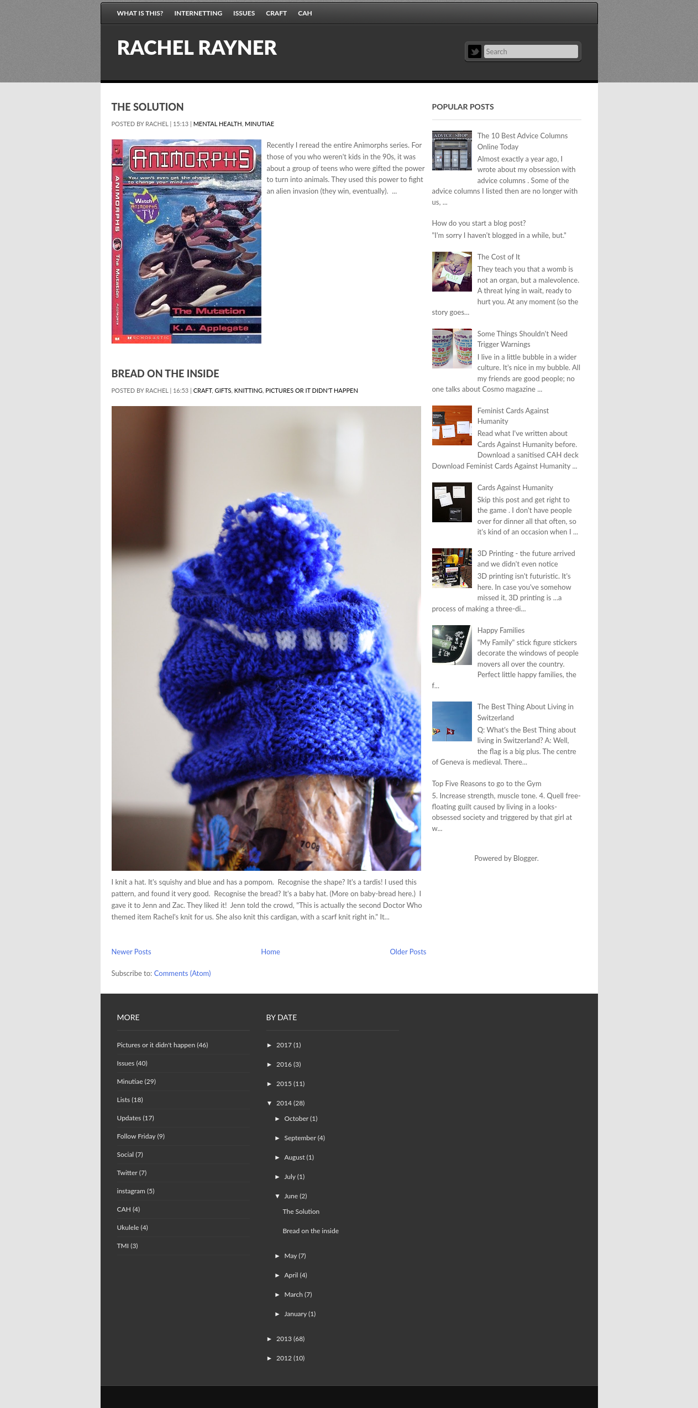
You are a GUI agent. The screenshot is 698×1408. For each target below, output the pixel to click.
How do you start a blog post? (479, 223)
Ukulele (128, 1227)
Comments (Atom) (182, 973)
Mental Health (217, 123)
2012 (284, 1358)
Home (270, 951)
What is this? (140, 13)
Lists (123, 1099)
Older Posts (408, 951)
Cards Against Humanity (515, 487)
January (296, 1314)
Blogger (525, 858)
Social (125, 1154)
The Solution (148, 107)
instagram (131, 1191)
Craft (276, 13)
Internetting (198, 13)
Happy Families (501, 630)
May (291, 1255)
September (300, 1138)
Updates (129, 1118)
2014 (284, 1103)
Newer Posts (131, 951)
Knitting (248, 390)
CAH (305, 13)
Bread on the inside (165, 373)
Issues (244, 13)
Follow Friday (136, 1136)
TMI (123, 1245)
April (292, 1275)
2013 (284, 1338)
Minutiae (259, 123)
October (297, 1118)
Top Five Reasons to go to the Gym (487, 783)
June (292, 1196)
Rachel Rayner (197, 47)
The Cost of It (499, 256)
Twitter (474, 51)
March (294, 1294)
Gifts (223, 390)
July (290, 1176)
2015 (284, 1083)
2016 (284, 1064)
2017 (284, 1045)
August (295, 1157)
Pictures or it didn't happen (311, 390)
